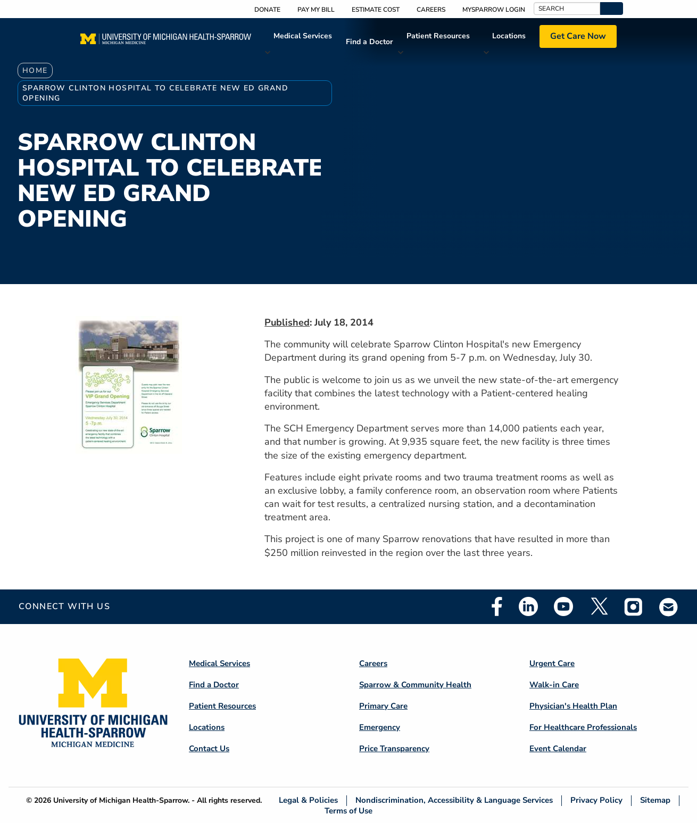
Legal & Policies (308, 800)
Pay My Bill (316, 9)
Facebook (497, 606)
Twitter (598, 606)
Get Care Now (578, 36)
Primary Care (383, 706)
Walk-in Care (554, 684)
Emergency (379, 727)
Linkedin (528, 606)
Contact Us (209, 748)
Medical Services (302, 36)
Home (35, 70)
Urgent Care (552, 663)
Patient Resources (438, 36)
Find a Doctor (369, 42)
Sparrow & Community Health (415, 684)
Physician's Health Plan (573, 706)
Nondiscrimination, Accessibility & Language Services (454, 800)
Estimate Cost (376, 9)
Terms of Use (348, 810)
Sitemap (655, 800)
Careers (431, 9)
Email (668, 607)
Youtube (563, 606)
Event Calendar (557, 748)
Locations (509, 36)
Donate (267, 9)
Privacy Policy (596, 800)
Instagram (633, 606)
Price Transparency (394, 748)
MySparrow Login (493, 9)
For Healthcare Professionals (583, 727)
